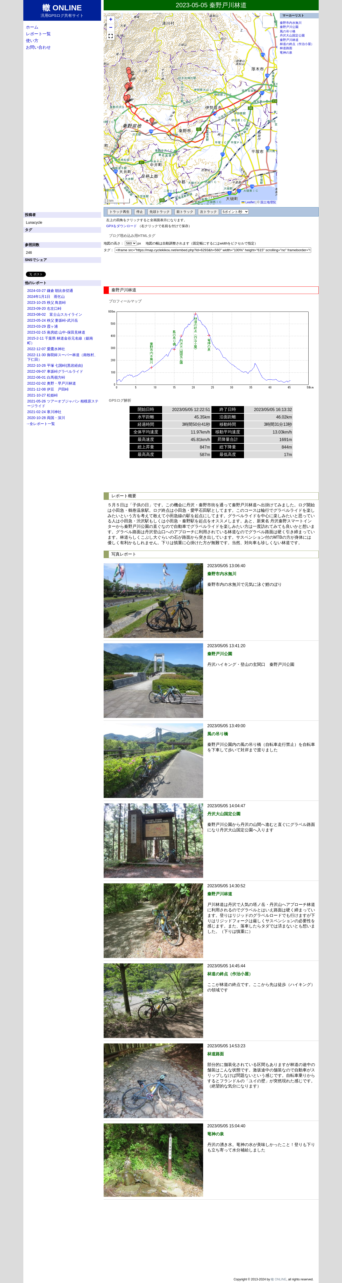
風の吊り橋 (287, 31)
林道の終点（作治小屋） (297, 44)
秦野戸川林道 (289, 40)
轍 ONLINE (278, 1279)
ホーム (32, 27)
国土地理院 (268, 202)
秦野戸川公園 (289, 27)
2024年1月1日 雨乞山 (46, 296)
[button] (152, 122)
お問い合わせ (38, 47)
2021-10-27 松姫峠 (42, 395)
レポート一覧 (38, 34)
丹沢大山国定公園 (292, 35)
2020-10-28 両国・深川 (46, 418)
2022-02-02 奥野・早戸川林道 (51, 383)
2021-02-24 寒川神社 (44, 412)
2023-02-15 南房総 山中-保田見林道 (56, 332)
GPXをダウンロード (121, 226)
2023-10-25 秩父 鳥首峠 (46, 302)
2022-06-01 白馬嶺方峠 (46, 377)
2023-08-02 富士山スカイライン (54, 314)
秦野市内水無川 (291, 23)
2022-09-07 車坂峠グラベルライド (55, 371)
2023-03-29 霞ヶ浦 (42, 326)
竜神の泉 (286, 52)
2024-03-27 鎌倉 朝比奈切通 (50, 291)
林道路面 (286, 48)
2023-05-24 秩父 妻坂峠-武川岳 (52, 320)
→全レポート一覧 (40, 424)
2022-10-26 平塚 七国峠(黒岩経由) (55, 365)
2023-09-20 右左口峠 (44, 308)
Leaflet (248, 202)
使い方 (32, 40)
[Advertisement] (211, 269)
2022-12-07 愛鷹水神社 (46, 349)
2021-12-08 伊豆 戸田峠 (48, 389)
